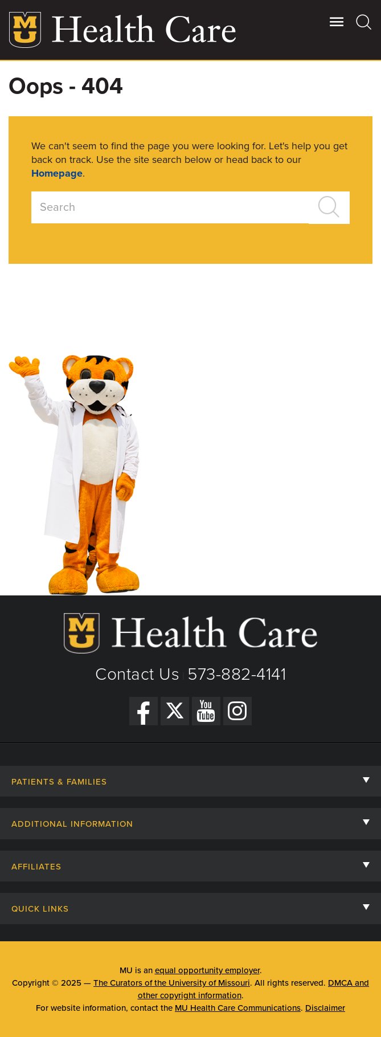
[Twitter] (175, 711)
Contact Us (137, 674)
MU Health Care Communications (238, 1008)
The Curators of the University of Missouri (171, 983)
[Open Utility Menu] (337, 21)
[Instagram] (237, 711)
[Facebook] (143, 711)
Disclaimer (325, 1008)
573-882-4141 (236, 674)
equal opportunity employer (207, 970)
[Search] (364, 21)
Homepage (57, 173)
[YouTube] (206, 711)
